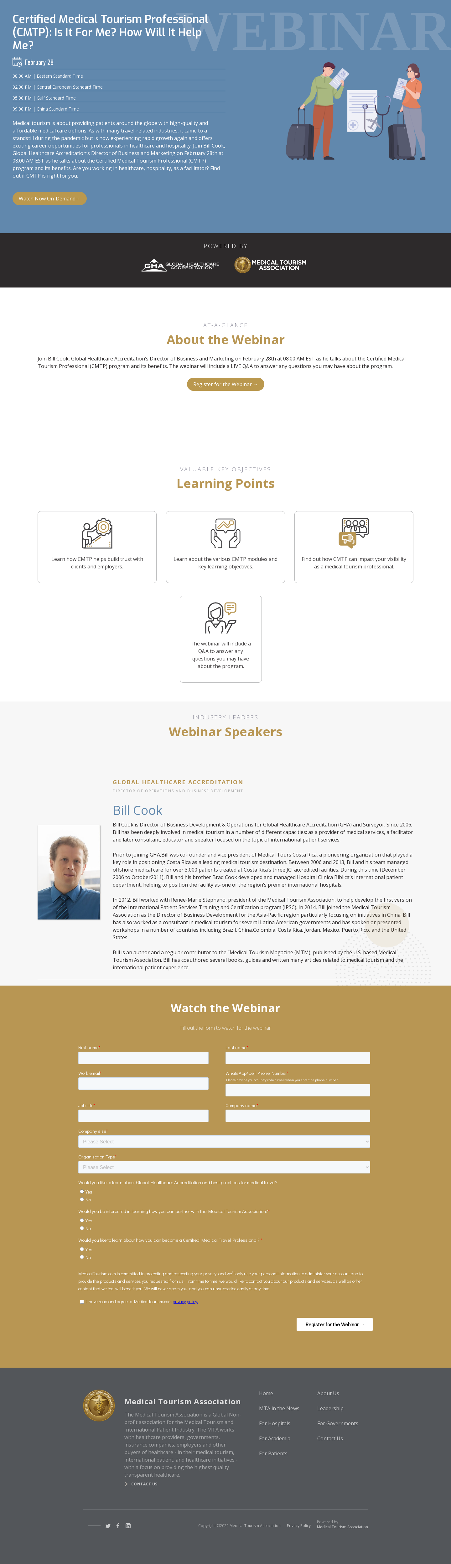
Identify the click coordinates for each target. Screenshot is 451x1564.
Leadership (330, 1408)
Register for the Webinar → (225, 384)
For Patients (273, 1453)
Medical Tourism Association (255, 1525)
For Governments (337, 1423)
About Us (328, 1393)
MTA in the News (279, 1408)
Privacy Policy (299, 1525)
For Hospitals (274, 1423)
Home (266, 1393)
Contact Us (330, 1438)
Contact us (144, 1484)
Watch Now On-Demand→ (49, 198)
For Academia (274, 1438)
